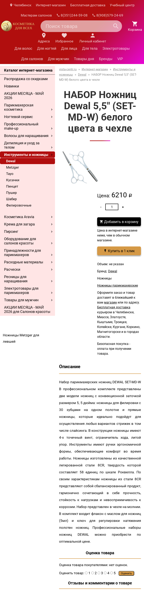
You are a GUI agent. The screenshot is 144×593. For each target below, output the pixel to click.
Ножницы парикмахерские (117, 285)
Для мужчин (58, 59)
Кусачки (12, 180)
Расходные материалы (23, 262)
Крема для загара (19, 224)
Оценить (126, 573)
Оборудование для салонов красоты (20, 241)
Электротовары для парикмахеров (21, 290)
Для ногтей (46, 48)
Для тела (90, 48)
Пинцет (12, 186)
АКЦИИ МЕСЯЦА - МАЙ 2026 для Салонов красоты (27, 309)
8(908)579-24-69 (107, 15)
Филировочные (18, 205)
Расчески (12, 269)
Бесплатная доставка (87, 5)
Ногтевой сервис (18, 117)
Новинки (11, 86)
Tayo (9, 174)
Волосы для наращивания (26, 136)
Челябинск (20, 5)
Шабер (11, 199)
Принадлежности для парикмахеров (22, 252)
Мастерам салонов (36, 15)
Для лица (69, 48)
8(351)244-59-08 (72, 15)
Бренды (105, 59)
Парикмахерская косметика (18, 107)
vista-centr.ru (68, 69)
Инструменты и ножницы (26, 154)
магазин (110, 302)
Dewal (10, 161)
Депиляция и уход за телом (22, 145)
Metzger (12, 167)
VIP (120, 59)
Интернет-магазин (51, 5)
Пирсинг (11, 231)
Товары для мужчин (21, 300)
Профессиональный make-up (21, 126)
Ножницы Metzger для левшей (21, 338)
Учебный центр (122, 5)
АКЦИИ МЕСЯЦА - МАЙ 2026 (24, 95)
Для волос (23, 48)
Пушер (11, 193)
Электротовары (116, 48)
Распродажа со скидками (26, 79)
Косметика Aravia (19, 217)
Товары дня (84, 59)
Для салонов (32, 59)
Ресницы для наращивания (15, 279)
